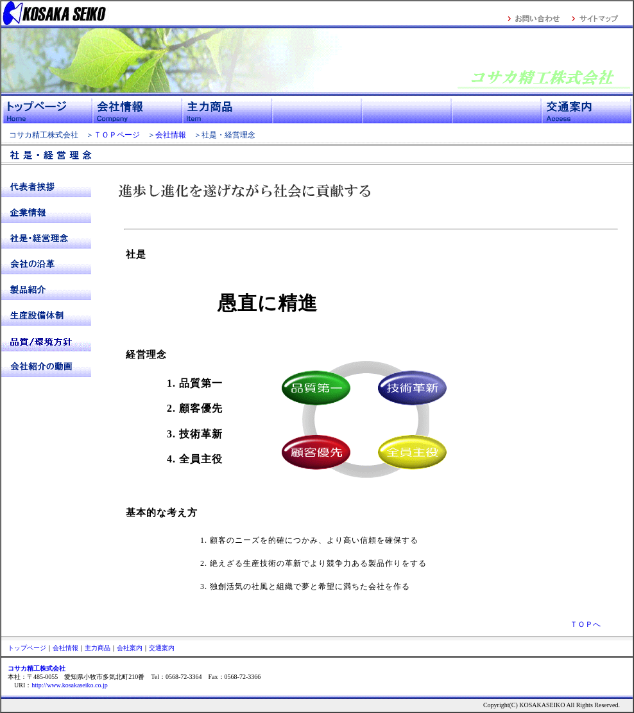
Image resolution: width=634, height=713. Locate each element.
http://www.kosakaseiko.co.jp (69, 685)
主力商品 (97, 647)
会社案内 (129, 647)
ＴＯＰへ (585, 624)
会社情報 (170, 134)
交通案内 (162, 647)
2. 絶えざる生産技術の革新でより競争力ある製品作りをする (297, 563)
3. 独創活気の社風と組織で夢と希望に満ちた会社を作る (288, 586)
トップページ (27, 647)
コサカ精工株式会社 (39, 134)
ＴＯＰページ (117, 134)
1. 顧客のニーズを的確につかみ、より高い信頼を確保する (292, 540)
